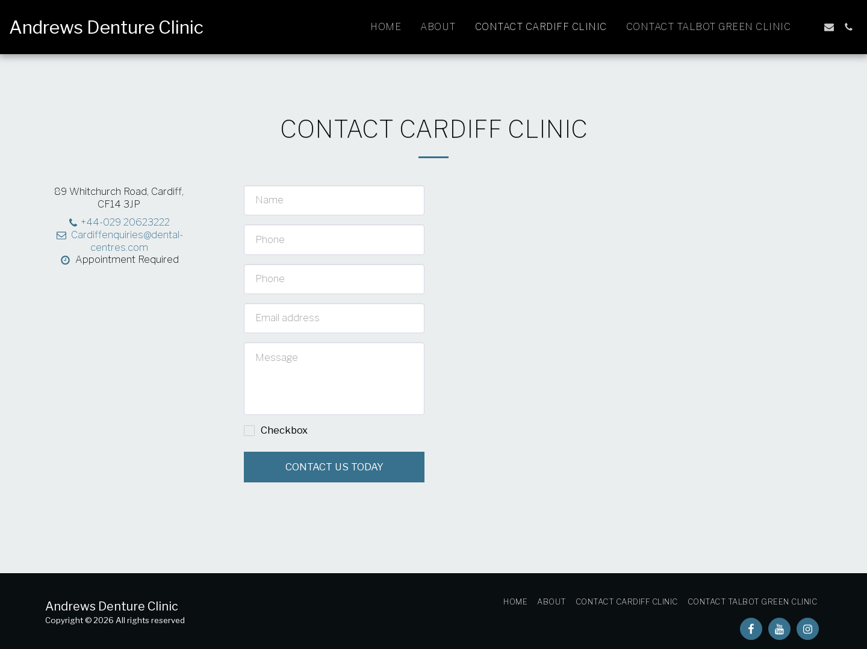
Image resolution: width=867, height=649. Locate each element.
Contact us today (334, 467)
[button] (810, 27)
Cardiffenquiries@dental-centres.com (118, 241)
